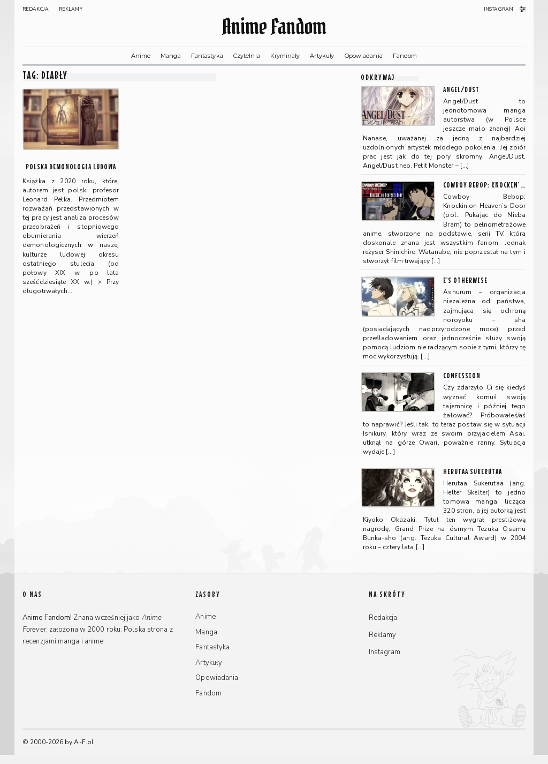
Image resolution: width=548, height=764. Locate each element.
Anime (141, 55)
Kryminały (285, 55)
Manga (171, 55)
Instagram (498, 9)
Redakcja (35, 9)
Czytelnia (246, 55)
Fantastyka (207, 55)
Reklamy (70, 9)
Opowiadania (364, 55)
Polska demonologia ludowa (71, 166)
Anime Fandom (274, 26)
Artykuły (322, 55)
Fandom (405, 55)
